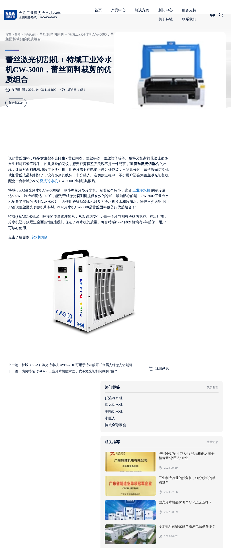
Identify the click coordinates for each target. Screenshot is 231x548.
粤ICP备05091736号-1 (99, 538)
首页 (98, 10)
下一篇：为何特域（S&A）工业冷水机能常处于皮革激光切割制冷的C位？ (64, 404)
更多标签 (210, 174)
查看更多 (210, 231)
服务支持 (190, 10)
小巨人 (159, 206)
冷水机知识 (40, 263)
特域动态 (29, 47)
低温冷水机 (163, 185)
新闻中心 (166, 10)
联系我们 (190, 19)
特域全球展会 (164, 212)
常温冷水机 (163, 192)
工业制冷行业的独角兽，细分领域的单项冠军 (200, 272)
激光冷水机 (50, 201)
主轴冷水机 (163, 199)
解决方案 (142, 10)
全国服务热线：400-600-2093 (39, 17)
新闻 (17, 47)
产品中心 (119, 10)
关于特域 (166, 19)
